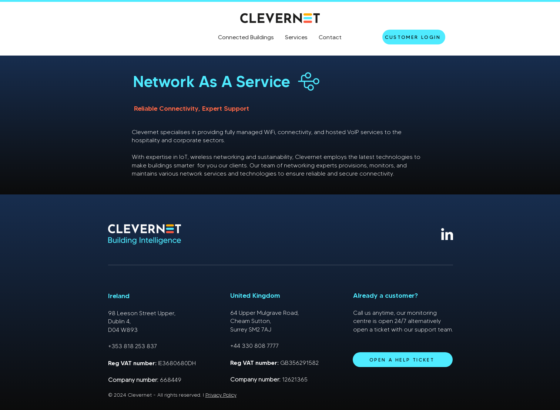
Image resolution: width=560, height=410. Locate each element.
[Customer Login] (413, 37)
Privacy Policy (221, 395)
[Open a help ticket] (403, 359)
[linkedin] (447, 234)
